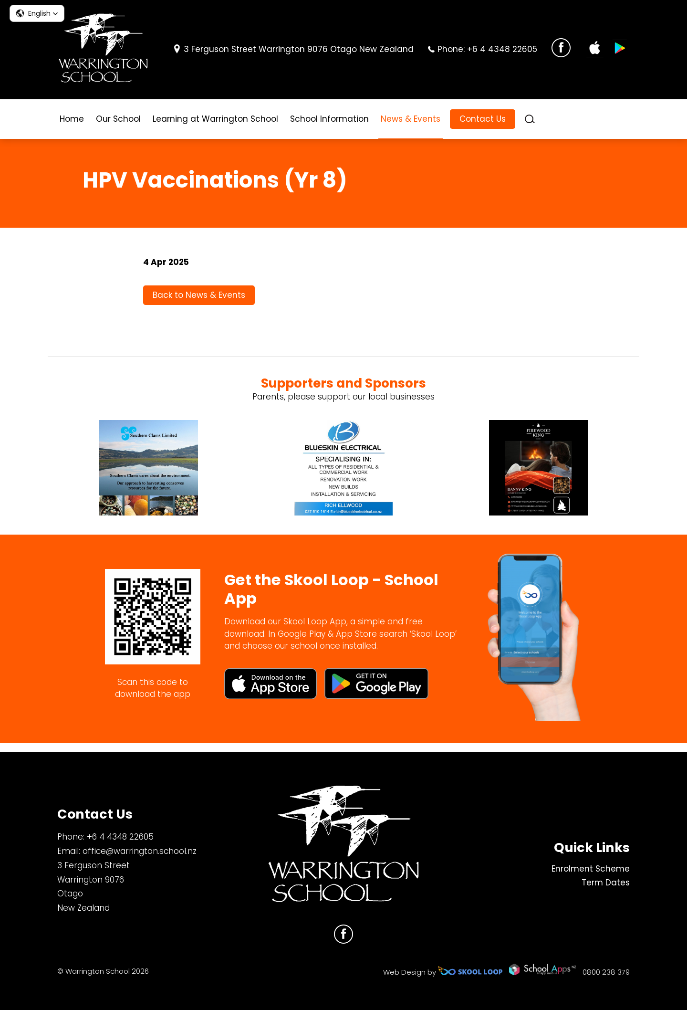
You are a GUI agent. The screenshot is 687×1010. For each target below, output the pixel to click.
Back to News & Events (199, 300)
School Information (329, 119)
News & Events (410, 119)
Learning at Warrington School (215, 119)
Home (72, 119)
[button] (37, 13)
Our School (118, 119)
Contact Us (482, 119)
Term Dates (606, 883)
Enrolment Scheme (591, 868)
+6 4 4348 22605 (502, 49)
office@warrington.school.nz (140, 851)
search (530, 119)
